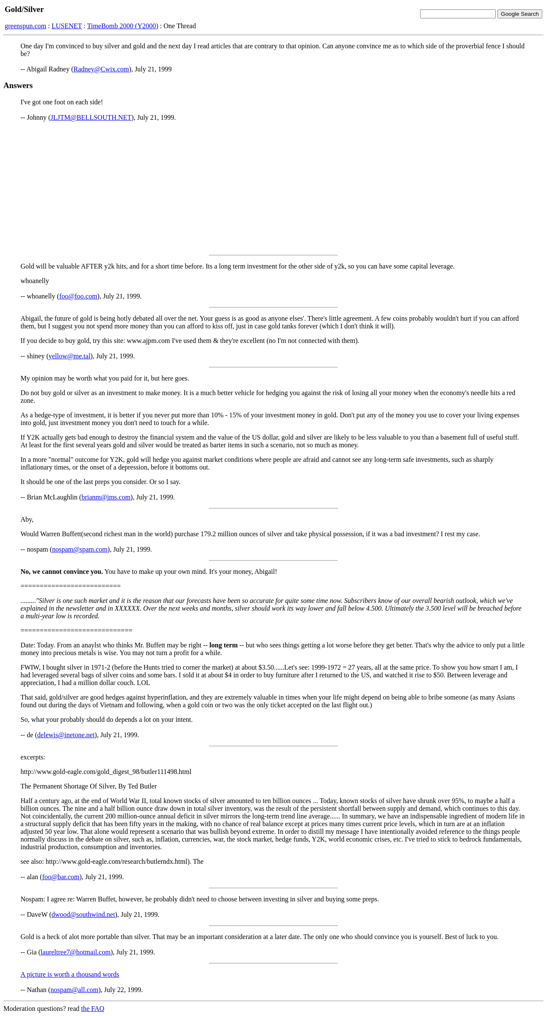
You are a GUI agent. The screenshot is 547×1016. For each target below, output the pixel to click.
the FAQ (92, 1008)
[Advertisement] (273, 188)
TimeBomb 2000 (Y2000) (123, 26)
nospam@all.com (74, 989)
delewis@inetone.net (65, 734)
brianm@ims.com (106, 497)
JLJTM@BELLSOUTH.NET (90, 117)
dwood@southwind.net (83, 914)
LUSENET (67, 26)
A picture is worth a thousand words (70, 974)
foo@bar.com (60, 876)
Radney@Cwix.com (101, 69)
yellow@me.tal (70, 356)
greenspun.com (25, 26)
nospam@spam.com (80, 549)
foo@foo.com (78, 296)
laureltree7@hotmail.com (76, 952)
